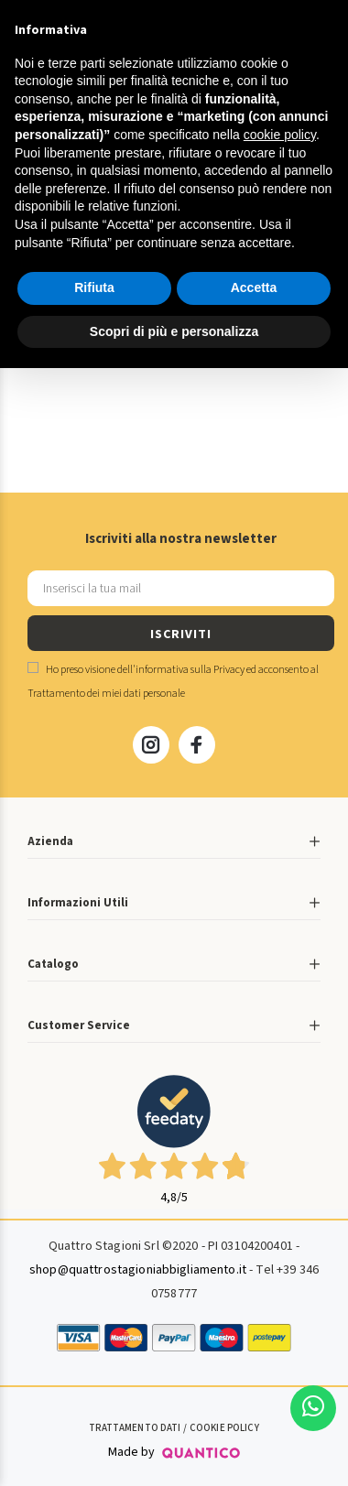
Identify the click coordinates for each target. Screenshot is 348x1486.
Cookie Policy (224, 1428)
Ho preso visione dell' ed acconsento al (173, 681)
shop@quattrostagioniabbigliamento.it (137, 1270)
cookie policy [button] (280, 134)
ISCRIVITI (180, 634)
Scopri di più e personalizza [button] (174, 331)
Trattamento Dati (134, 1428)
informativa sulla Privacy (190, 670)
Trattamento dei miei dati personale (106, 693)
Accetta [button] (254, 287)
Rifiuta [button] (94, 287)
